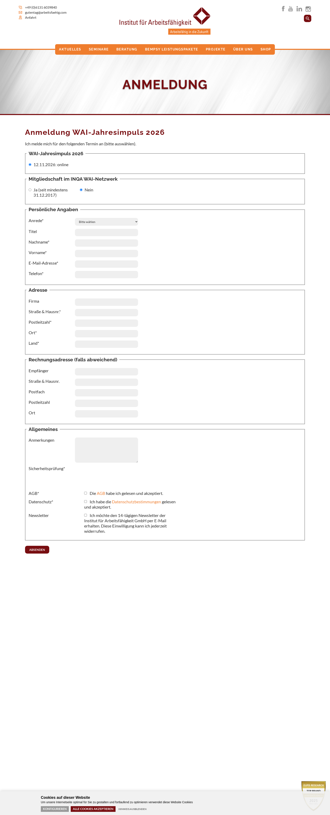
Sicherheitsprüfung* (47, 468)
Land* (34, 343)
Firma (34, 300)
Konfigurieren (55, 809)
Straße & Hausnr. (44, 381)
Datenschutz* (41, 501)
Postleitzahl (39, 402)
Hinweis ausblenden (132, 809)
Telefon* (36, 273)
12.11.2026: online (50, 164)
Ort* (33, 332)
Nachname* (39, 241)
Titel (33, 231)
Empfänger (39, 370)
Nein (89, 189)
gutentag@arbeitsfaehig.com (46, 12)
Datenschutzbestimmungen (137, 501)
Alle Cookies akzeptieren (93, 809)
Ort (32, 412)
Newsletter (39, 515)
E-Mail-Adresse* (43, 262)
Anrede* (36, 220)
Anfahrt (30, 17)
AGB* (34, 493)
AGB (101, 493)
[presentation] (61, 479)
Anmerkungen (41, 440)
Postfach (37, 391)
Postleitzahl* (40, 322)
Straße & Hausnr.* (45, 311)
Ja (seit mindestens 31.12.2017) (50, 192)
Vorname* (38, 252)
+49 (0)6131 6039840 (41, 7)
